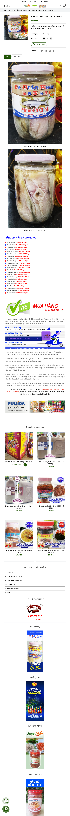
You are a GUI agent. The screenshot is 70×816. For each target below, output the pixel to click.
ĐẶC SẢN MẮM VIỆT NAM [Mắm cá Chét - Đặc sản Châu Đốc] (21, 10)
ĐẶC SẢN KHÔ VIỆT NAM (13, 580)
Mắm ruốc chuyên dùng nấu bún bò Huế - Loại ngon (18, 507)
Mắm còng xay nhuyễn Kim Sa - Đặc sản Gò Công (51, 551)
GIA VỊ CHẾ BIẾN (10, 584)
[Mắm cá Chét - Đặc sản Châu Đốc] (35, 6)
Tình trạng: (34, 34)
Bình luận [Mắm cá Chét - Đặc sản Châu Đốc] (17, 56)
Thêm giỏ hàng (39, 44)
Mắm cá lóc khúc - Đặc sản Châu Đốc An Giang (18, 551)
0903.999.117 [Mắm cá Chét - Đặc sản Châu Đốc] (33, 1)
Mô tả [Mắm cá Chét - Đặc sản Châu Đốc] (7, 56)
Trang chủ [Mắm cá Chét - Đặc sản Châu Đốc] (7, 10)
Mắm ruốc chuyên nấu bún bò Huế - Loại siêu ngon (51, 463)
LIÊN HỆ (7, 592)
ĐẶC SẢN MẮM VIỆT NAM (13, 577)
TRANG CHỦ (9, 573)
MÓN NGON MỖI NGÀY (13, 588)
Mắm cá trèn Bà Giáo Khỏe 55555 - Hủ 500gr (51, 507)
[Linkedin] (46, 51)
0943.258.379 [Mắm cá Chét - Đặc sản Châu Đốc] (43, 1)
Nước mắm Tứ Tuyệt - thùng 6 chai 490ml (18, 462)
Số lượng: (34, 38)
